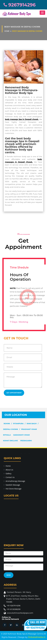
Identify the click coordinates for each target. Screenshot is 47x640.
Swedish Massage (13, 485)
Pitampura (18, 423)
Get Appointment (14, 393)
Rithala (7, 435)
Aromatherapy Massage (15, 481)
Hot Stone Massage (13, 488)
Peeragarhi (26, 441)
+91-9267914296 (13, 605)
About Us (9, 469)
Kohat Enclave (10, 441)
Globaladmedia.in (36, 637)
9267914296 (20, 5)
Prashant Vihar (29, 429)
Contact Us (10, 477)
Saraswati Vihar (21, 435)
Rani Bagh (32, 423)
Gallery (8, 473)
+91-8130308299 (13, 609)
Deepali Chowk (10, 429)
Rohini (7, 423)
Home (6, 31)
